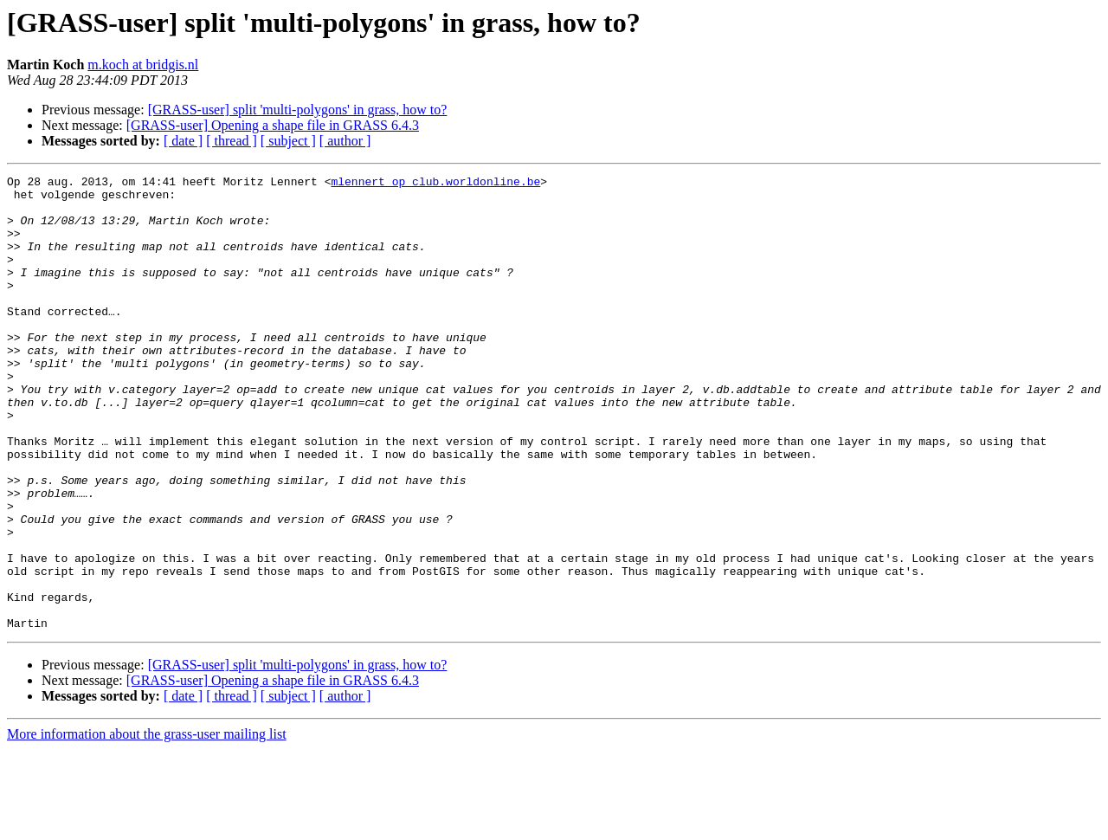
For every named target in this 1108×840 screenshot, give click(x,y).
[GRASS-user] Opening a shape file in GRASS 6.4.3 (272, 125)
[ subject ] (288, 140)
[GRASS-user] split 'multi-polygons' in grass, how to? (298, 109)
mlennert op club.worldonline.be (435, 183)
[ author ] (345, 140)
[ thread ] (231, 140)
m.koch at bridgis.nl (142, 64)
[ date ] (183, 140)
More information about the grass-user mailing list (147, 824)
